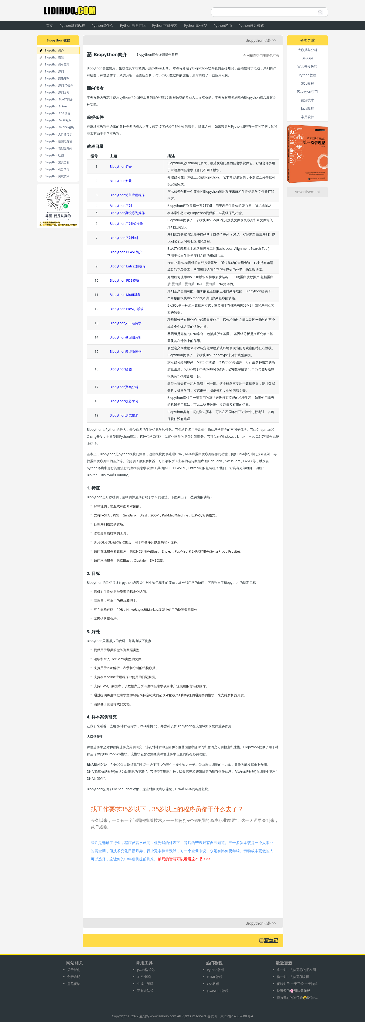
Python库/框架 (195, 25)
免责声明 (73, 976)
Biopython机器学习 (57, 169)
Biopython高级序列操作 (127, 213)
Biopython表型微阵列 (58, 148)
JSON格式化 (146, 969)
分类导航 (307, 40)
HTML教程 (214, 976)
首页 (49, 25)
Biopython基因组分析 (58, 141)
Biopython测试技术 (57, 176)
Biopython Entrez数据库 (127, 266)
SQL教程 (307, 83)
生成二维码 (145, 983)
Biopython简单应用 (57, 64)
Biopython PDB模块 (57, 113)
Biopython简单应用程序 (127, 195)
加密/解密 (144, 976)
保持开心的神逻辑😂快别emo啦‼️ (298, 997)
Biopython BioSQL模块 (59, 127)
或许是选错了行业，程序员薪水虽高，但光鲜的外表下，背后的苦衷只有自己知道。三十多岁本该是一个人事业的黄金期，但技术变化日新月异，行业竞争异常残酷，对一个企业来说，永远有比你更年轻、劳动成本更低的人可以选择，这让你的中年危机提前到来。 (182, 850)
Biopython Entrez (56, 106)
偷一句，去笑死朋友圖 (293, 976)
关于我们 (73, 969)
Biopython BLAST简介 (58, 99)
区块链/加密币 (307, 91)
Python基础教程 (72, 25)
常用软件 (307, 117)
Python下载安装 (164, 25)
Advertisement (307, 191)
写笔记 (271, 940)
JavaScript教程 (217, 990)
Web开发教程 (307, 66)
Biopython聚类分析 (57, 162)
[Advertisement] (183, 893)
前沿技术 (307, 100)
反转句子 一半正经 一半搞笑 (297, 983)
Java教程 (307, 108)
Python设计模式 (251, 25)
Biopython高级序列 (57, 78)
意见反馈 (73, 983)
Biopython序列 (54, 71)
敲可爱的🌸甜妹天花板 (293, 990)
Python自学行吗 (132, 25)
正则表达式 (145, 990)
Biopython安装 (54, 57)
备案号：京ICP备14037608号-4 (230, 1016)
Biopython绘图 (54, 155)
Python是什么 (102, 25)
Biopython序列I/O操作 (59, 85)
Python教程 (307, 75)
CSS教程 (213, 983)
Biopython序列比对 (57, 92)
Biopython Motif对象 (58, 120)
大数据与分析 (307, 50)
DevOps (307, 58)
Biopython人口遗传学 (58, 134)
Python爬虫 (223, 25)
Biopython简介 (54, 50)
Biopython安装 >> (261, 40)
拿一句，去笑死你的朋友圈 (296, 969)
